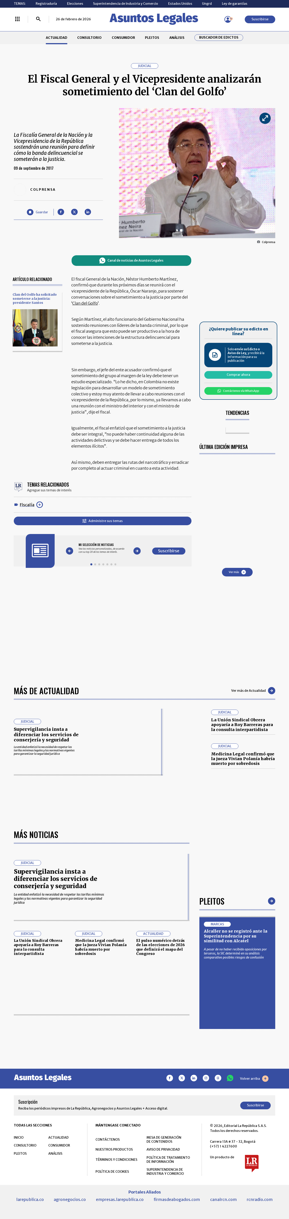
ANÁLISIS (176, 38)
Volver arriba (254, 1078)
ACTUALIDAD (56, 38)
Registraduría (46, 4)
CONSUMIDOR (123, 38)
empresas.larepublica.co (120, 1199)
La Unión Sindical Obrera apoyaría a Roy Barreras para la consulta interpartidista (242, 724)
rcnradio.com (260, 1199)
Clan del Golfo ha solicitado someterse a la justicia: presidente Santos (35, 299)
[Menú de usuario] (228, 19)
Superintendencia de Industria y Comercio (125, 4)
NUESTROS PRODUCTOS (114, 1149)
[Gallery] (103, 548)
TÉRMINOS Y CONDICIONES (116, 1160)
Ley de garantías (234, 4)
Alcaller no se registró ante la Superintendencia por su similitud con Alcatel (235, 936)
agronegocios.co (70, 1199)
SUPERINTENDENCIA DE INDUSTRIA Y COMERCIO (165, 1172)
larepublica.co (30, 1199)
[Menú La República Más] (17, 19)
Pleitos (211, 901)
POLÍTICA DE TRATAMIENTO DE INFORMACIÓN (168, 1160)
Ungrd (207, 4)
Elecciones (75, 4)
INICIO (18, 1137)
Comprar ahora (238, 375)
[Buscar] (38, 19)
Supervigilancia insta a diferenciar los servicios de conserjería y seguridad (46, 735)
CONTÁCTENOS (108, 1140)
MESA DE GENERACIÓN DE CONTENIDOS (164, 1139)
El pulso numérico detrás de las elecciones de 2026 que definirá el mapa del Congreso (160, 947)
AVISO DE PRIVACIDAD (163, 1149)
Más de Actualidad (46, 691)
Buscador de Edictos (218, 37)
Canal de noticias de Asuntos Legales (131, 261)
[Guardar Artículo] (37, 212)
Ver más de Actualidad (253, 690)
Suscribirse (260, 19)
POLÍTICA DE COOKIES (112, 1172)
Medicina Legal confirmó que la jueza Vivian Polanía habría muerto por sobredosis (243, 758)
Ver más (237, 572)
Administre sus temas (102, 521)
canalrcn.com (223, 1199)
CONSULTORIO (89, 38)
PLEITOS (152, 38)
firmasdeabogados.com (177, 1199)
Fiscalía (27, 504)
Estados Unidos (180, 4)
